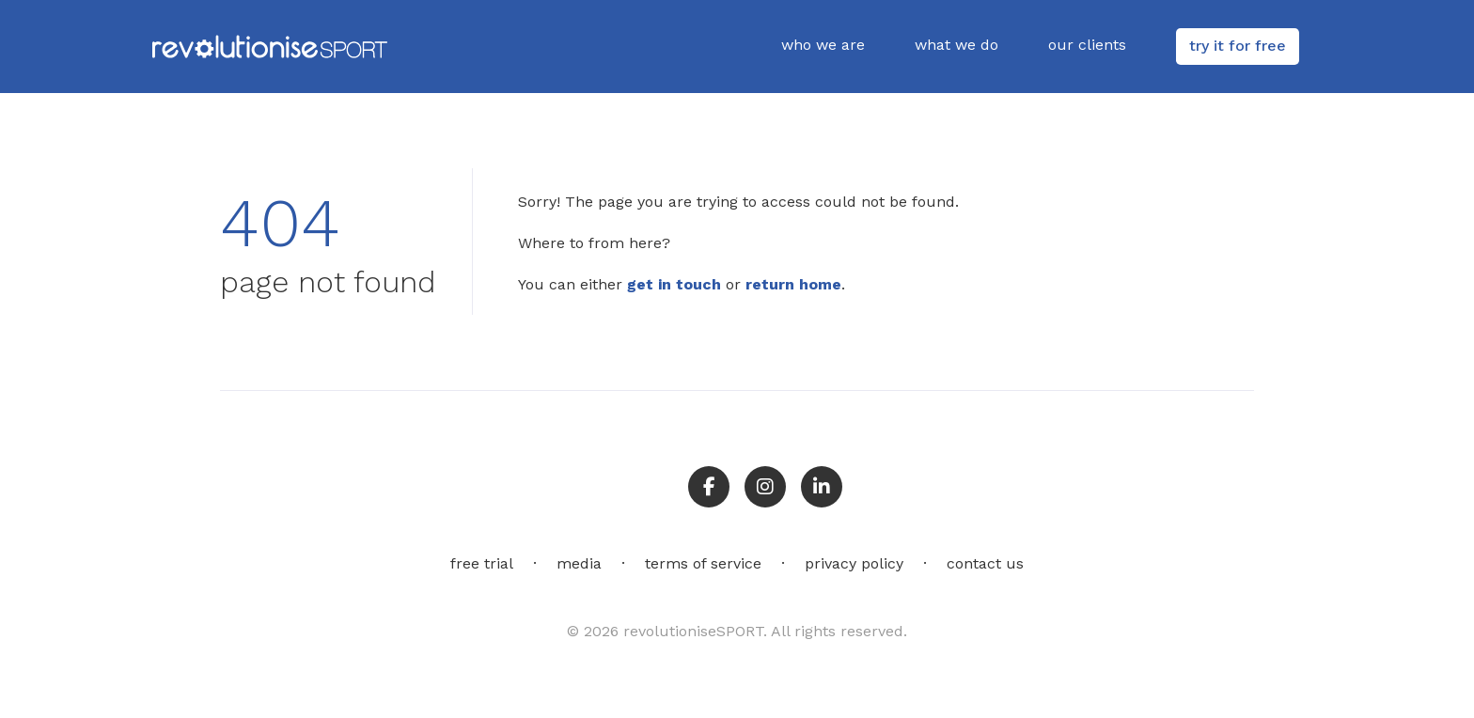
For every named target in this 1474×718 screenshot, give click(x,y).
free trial (481, 563)
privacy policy (854, 563)
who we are (823, 45)
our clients (1087, 45)
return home (793, 284)
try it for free (1237, 46)
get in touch (674, 284)
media (579, 563)
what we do (956, 45)
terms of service (703, 563)
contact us (985, 563)
